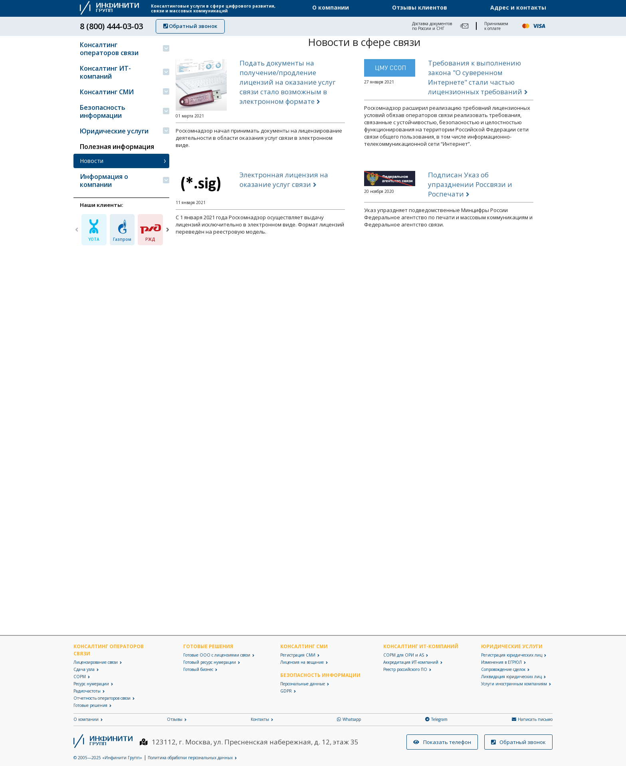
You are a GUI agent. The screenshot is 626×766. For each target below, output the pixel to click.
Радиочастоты (87, 691)
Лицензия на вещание (302, 662)
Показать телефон (442, 742)
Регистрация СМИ (297, 655)
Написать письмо (532, 719)
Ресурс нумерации (91, 684)
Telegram (436, 719)
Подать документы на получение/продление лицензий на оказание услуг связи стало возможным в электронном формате (288, 84)
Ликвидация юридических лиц (511, 676)
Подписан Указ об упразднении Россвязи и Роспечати (470, 187)
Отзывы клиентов (419, 7)
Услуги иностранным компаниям (514, 684)
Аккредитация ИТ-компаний (410, 662)
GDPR (286, 691)
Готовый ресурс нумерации (209, 662)
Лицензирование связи (95, 662)
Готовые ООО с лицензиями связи (216, 655)
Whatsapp (349, 719)
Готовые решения (90, 705)
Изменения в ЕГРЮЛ (501, 662)
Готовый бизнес (198, 669)
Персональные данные (302, 684)
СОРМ (79, 676)
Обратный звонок (190, 26)
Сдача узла (84, 669)
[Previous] (76, 229)
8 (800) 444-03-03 (111, 26)
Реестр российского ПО (405, 669)
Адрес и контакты (518, 7)
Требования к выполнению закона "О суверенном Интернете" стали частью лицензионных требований (475, 80)
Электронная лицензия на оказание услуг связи (284, 182)
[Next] (167, 229)
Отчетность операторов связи (102, 698)
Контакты (260, 719)
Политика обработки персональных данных (190, 757)
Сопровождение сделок (503, 669)
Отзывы (174, 719)
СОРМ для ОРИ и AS (403, 655)
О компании (330, 7)
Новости (91, 161)
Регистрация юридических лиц (511, 655)
